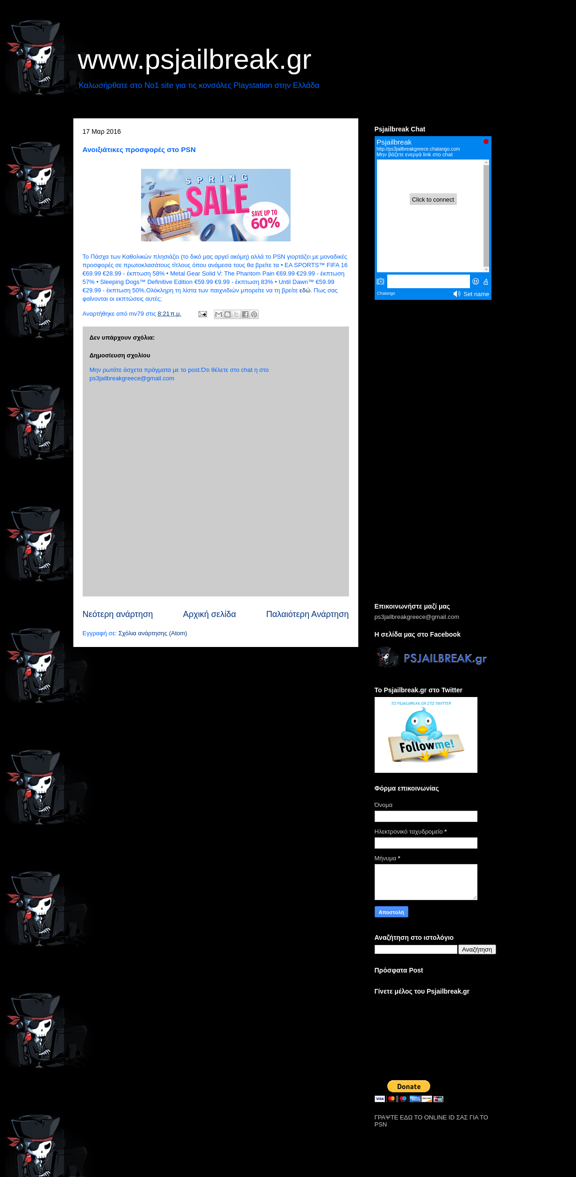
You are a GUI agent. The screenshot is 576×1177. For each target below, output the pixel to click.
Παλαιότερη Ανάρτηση (307, 614)
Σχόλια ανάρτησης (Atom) (152, 633)
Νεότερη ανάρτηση (118, 614)
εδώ (304, 290)
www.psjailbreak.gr (195, 59)
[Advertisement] (435, 452)
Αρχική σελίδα (209, 614)
